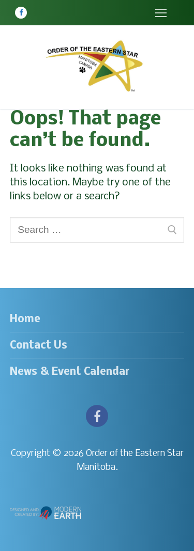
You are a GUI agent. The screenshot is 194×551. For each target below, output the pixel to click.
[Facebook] (21, 13)
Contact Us (38, 345)
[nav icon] (160, 12)
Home (25, 319)
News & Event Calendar (69, 372)
